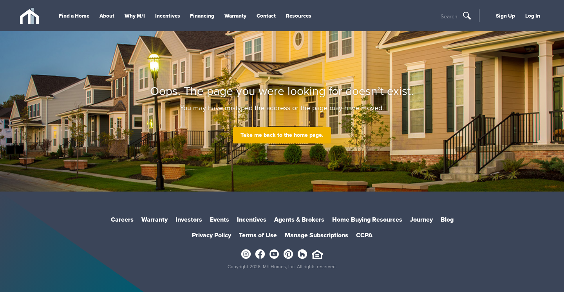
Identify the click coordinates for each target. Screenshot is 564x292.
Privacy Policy (211, 235)
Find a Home (74, 16)
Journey (421, 219)
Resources (298, 16)
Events (219, 219)
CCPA (364, 235)
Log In (532, 16)
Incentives (167, 16)
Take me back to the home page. (282, 135)
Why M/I (135, 16)
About (106, 16)
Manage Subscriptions (316, 235)
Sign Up (505, 16)
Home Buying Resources (367, 219)
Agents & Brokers (299, 219)
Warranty (235, 16)
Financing (202, 16)
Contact (266, 16)
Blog (447, 219)
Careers (122, 219)
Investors (188, 219)
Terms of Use (258, 235)
